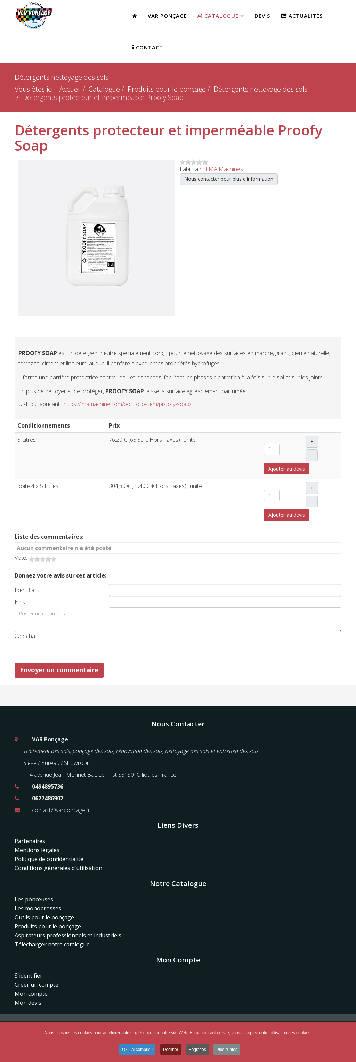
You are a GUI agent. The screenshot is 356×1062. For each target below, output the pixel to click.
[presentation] (123, 645)
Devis (262, 15)
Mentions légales (37, 850)
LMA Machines (224, 169)
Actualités (302, 15)
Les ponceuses (34, 899)
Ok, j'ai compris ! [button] (137, 1050)
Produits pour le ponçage (167, 89)
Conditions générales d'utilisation (58, 868)
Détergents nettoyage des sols (260, 89)
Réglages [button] (197, 1050)
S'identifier (28, 975)
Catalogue (217, 15)
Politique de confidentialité (49, 859)
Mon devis (28, 1002)
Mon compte (31, 993)
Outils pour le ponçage (44, 917)
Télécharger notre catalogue (52, 944)
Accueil (70, 89)
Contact (147, 47)
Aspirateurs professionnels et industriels (68, 935)
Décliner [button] (170, 1050)
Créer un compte (36, 984)
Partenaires (30, 841)
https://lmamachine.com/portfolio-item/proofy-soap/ (127, 404)
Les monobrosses (38, 908)
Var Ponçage (167, 15)
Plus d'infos (226, 1050)
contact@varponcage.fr (61, 810)
